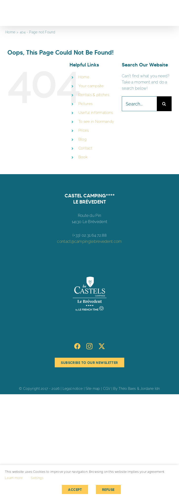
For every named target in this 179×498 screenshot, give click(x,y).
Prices (83, 130)
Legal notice (73, 389)
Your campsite (91, 86)
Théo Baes (127, 389)
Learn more (14, 478)
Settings (37, 478)
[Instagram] (89, 346)
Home (83, 77)
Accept (75, 489)
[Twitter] (102, 346)
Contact (85, 148)
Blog (82, 139)
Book (83, 157)
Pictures (85, 104)
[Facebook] (77, 346)
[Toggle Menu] (168, 13)
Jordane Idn (150, 389)
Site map (93, 389)
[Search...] (139, 103)
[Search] (164, 103)
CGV (106, 389)
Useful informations (95, 112)
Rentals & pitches (93, 95)
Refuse (108, 489)
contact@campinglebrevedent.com (89, 241)
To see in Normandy (96, 121)
